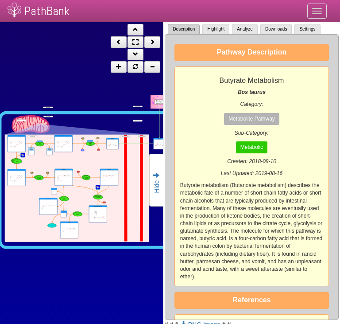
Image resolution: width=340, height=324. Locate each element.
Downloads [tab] (276, 29)
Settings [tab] (307, 29)
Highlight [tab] (215, 29)
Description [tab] (184, 29)
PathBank (47, 11)
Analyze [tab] (245, 29)
